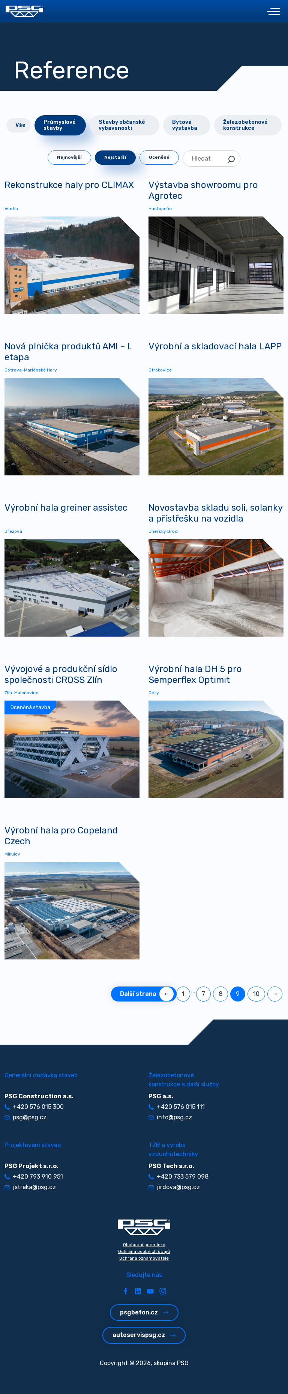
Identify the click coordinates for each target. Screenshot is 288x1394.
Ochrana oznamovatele (144, 1258)
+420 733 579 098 (178, 1176)
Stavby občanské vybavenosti (122, 125)
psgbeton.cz (144, 1312)
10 (256, 993)
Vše (20, 125)
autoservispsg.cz (144, 1335)
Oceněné (159, 157)
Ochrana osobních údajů (144, 1251)
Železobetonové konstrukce (245, 125)
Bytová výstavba (184, 125)
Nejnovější (69, 157)
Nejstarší (115, 157)
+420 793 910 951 (33, 1176)
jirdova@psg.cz (174, 1187)
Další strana (144, 993)
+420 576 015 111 (176, 1106)
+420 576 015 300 (34, 1106)
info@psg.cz (170, 1117)
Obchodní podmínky (144, 1244)
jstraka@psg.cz (30, 1187)
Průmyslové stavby (60, 125)
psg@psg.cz (25, 1117)
